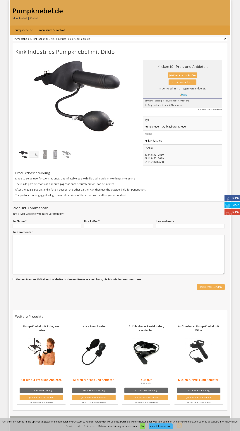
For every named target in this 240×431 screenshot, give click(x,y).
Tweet (235, 205)
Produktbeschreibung (41, 390)
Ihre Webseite (165, 221)
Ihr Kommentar (23, 232)
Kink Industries (41, 38)
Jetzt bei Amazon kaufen (182, 75)
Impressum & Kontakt (52, 30)
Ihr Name (19, 221)
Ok (142, 426)
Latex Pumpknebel (93, 326)
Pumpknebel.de (37, 11)
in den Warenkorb (182, 82)
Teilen (235, 198)
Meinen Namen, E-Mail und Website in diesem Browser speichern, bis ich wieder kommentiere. (79, 279)
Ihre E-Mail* (92, 221)
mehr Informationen (160, 426)
